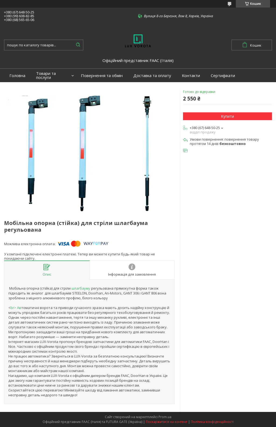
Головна (17, 76)
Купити (227, 116)
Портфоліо (19, 89)
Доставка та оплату (152, 76)
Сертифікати (223, 76)
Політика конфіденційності (212, 421)
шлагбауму (80, 288)
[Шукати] (78, 45)
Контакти (191, 76)
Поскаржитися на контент (166, 421)
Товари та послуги (46, 75)
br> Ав (16, 307)
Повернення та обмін (102, 76)
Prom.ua (164, 417)
